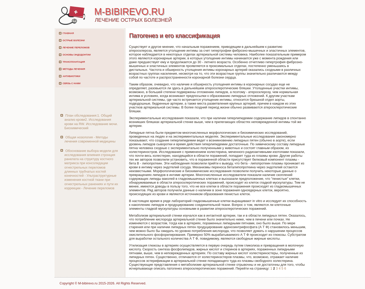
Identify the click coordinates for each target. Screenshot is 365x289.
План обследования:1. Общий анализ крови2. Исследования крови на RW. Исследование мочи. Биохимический (91, 122)
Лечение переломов (76, 47)
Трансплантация (74, 62)
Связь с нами (72, 83)
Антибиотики (71, 76)
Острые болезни (74, 40)
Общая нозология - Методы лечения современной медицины (90, 139)
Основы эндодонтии (77, 54)
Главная (68, 33)
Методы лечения (74, 69)
